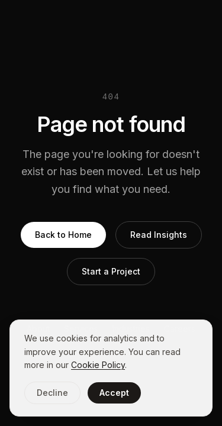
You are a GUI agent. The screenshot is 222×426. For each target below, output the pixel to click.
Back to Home (63, 235)
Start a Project (111, 271)
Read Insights (158, 235)
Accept (114, 393)
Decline (52, 393)
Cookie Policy (98, 365)
